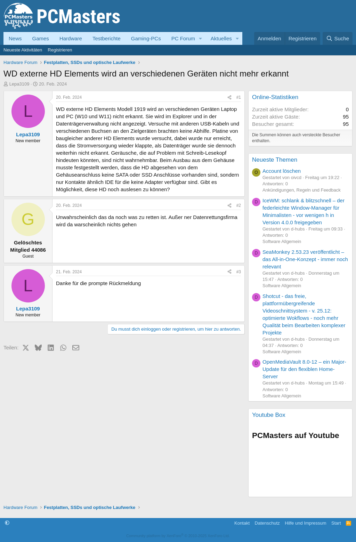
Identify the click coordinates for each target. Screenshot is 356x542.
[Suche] (338, 38)
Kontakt (242, 523)
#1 (238, 97)
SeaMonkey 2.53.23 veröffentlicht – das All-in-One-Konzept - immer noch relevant (305, 259)
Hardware (70, 38)
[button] (200, 38)
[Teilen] (229, 98)
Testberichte (106, 38)
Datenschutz (267, 523)
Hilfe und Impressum (305, 523)
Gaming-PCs (146, 38)
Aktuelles (221, 38)
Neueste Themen (274, 159)
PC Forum (183, 38)
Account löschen (281, 171)
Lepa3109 (19, 84)
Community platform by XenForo (178, 536)
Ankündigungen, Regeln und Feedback (301, 190)
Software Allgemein (281, 241)
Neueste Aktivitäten (22, 49)
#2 (238, 205)
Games (40, 38)
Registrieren (60, 49)
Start (336, 523)
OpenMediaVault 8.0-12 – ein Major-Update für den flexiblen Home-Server (304, 369)
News (15, 38)
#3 (238, 271)
